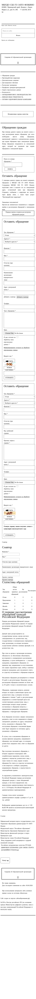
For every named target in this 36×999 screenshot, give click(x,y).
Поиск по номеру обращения (9, 160)
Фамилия (7, 248)
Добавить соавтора (9, 297)
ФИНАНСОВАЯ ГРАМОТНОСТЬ (12, 97)
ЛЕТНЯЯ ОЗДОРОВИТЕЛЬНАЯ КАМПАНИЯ (16, 99)
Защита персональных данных (11, 90)
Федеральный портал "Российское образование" (15, 828)
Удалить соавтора (7, 577)
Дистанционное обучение (10, 83)
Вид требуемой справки (8, 432)
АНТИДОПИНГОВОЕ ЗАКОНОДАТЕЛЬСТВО (16, 94)
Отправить (9, 377)
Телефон (6, 303)
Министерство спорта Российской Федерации (15, 838)
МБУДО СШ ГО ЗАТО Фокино (18, 5)
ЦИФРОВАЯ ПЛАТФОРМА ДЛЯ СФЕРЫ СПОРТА (17, 847)
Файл (5, 330)
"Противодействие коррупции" (11, 197)
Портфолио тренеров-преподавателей (13, 87)
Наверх (4, 860)
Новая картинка (9, 368)
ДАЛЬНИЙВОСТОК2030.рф (10, 850)
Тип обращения (9, 232)
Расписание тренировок (9, 85)
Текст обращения (10, 311)
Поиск (10, 169)
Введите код (8, 356)
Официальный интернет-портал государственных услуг (18, 821)
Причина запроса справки (9, 442)
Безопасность (6, 92)
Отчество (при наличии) (8, 264)
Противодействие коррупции (11, 78)
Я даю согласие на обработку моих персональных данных (9, 341)
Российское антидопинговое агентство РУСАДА (16, 845)
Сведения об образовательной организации (18, 57)
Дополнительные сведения (10, 80)
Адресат (7, 239)
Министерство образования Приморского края (15, 831)
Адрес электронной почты (10, 288)
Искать (18, 35)
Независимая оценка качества (18, 114)
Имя (6, 255)
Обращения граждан (8, 75)
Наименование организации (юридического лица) (8, 276)
